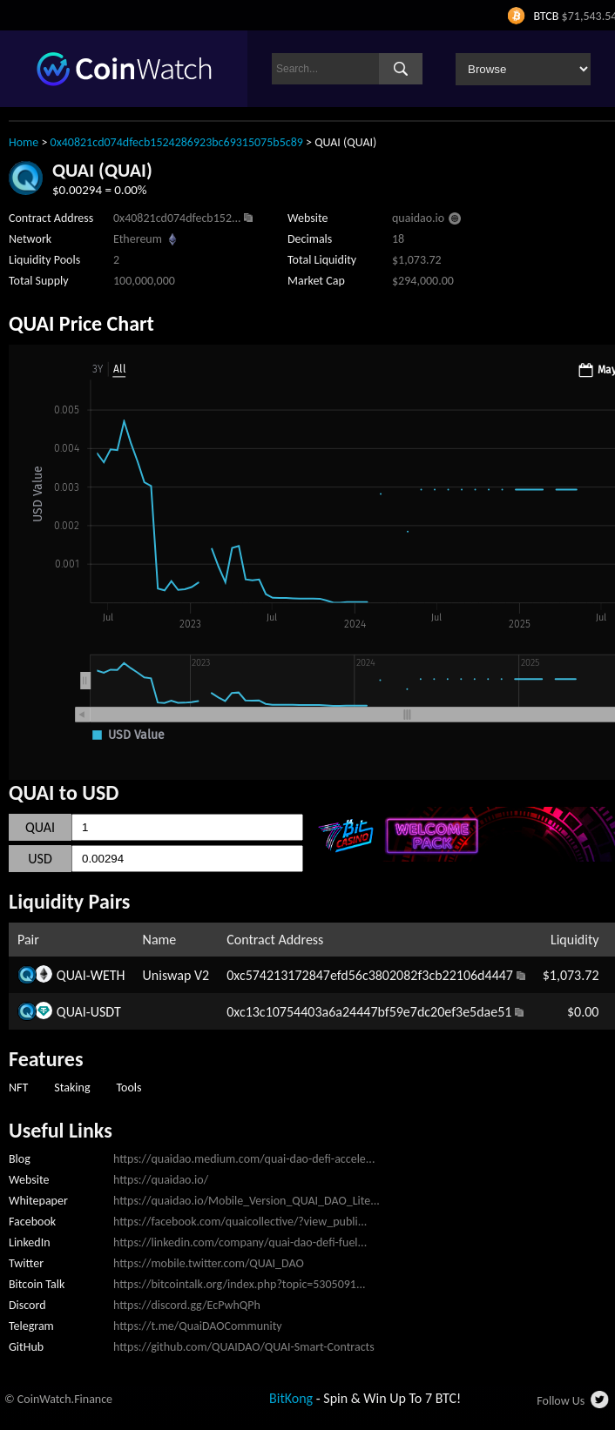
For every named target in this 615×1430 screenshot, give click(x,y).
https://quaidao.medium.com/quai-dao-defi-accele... (244, 1158)
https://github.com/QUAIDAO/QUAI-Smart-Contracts (244, 1346)
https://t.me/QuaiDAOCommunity (197, 1326)
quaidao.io (418, 218)
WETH (108, 975)
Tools (128, 1087)
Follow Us (561, 1400)
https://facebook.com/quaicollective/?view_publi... (240, 1221)
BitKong (291, 1398)
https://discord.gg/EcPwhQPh (186, 1305)
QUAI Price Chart (81, 323)
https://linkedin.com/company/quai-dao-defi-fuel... (240, 1242)
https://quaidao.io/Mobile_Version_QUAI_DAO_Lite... (246, 1200)
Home (23, 142)
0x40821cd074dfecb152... (177, 218)
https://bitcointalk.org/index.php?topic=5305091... (239, 1284)
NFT (18, 1087)
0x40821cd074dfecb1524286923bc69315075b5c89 (177, 142)
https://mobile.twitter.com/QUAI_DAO (208, 1263)
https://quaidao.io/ (160, 1179)
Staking (72, 1087)
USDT (106, 1012)
